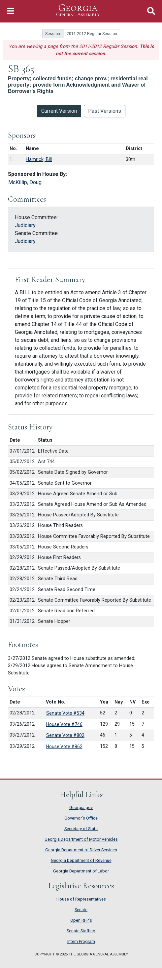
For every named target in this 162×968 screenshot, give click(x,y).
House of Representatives (81, 899)
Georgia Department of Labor (81, 870)
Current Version (59, 111)
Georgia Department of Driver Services (81, 849)
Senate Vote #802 (65, 735)
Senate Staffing (81, 930)
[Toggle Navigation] (10, 11)
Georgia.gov (81, 807)
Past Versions (104, 111)
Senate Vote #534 (65, 713)
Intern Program (81, 941)
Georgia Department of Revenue (81, 860)
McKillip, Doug (25, 182)
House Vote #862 (64, 746)
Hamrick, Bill (39, 159)
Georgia (78, 10)
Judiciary (25, 225)
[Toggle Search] (151, 11)
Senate (81, 909)
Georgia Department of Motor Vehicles (81, 839)
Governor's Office (81, 818)
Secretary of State (81, 828)
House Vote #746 (64, 724)
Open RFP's (81, 920)
